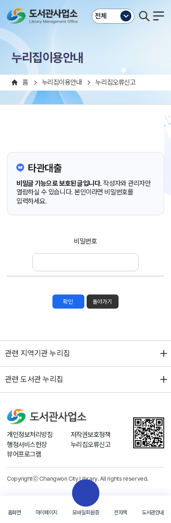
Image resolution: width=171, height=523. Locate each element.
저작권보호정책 (91, 435)
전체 (101, 16)
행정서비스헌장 (27, 445)
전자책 (120, 512)
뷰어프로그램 (24, 454)
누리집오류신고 (91, 445)
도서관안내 (153, 512)
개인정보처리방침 (29, 435)
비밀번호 (85, 241)
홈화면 (14, 512)
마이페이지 (46, 512)
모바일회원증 (85, 512)
